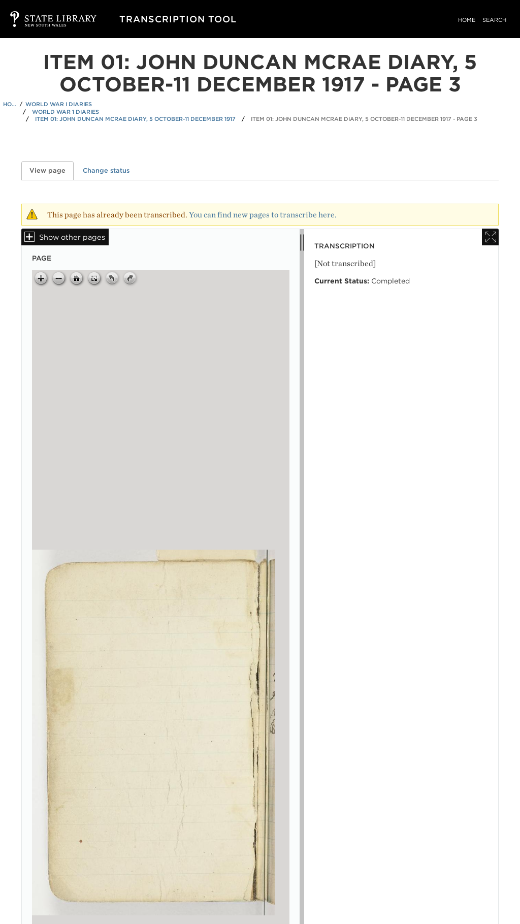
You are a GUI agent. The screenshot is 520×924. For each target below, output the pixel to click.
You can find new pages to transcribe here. (263, 214)
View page (51, 170)
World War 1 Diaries (65, 111)
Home (466, 19)
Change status (106, 170)
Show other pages (72, 237)
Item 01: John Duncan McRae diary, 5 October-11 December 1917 (135, 118)
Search (494, 19)
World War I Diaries (58, 104)
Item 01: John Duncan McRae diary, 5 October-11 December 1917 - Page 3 (364, 118)
